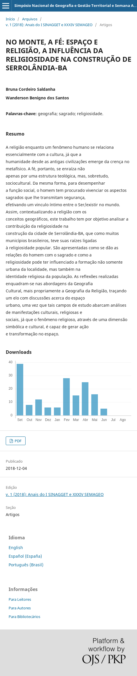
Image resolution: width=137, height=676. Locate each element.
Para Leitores (20, 599)
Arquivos (29, 19)
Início (10, 19)
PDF (18, 440)
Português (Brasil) (26, 564)
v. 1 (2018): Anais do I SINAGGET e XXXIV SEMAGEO (49, 24)
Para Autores (20, 608)
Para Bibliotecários (24, 616)
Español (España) (25, 556)
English (16, 547)
